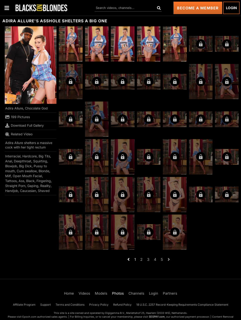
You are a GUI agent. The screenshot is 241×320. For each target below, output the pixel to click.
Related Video (18, 134)
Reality (45, 186)
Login (231, 8)
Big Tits (44, 156)
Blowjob (11, 166)
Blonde (44, 171)
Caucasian (28, 191)
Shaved (44, 191)
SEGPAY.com (157, 316)
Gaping (32, 186)
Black (30, 181)
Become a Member (198, 8)
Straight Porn (15, 186)
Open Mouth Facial (27, 176)
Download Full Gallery (24, 125)
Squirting (40, 161)
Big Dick (25, 166)
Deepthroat (22, 161)
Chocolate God (36, 108)
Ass (21, 181)
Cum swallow (27, 171)
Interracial (12, 156)
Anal (8, 161)
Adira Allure (14, 108)
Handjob (11, 191)
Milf (8, 176)
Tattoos (11, 181)
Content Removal (222, 316)
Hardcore (29, 156)
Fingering (43, 181)
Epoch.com (29, 316)
